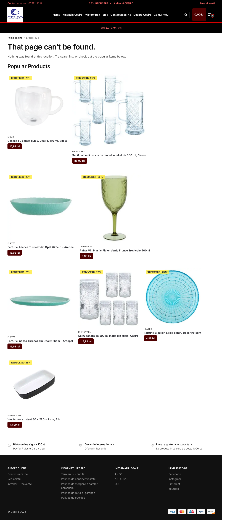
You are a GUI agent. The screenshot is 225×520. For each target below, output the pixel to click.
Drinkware (78, 151)
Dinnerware (14, 415)
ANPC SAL (121, 479)
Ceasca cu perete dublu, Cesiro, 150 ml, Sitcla (37, 140)
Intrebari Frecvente (19, 484)
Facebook (174, 474)
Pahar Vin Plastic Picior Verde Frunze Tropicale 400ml (115, 250)
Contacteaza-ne (17, 474)
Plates (11, 243)
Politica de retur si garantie (78, 493)
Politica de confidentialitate (78, 479)
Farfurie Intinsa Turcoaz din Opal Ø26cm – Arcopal (40, 341)
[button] (203, 14)
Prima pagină (14, 37)
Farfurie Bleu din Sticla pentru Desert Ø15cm (172, 332)
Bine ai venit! (207, 3)
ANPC (118, 474)
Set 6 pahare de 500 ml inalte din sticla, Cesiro (108, 335)
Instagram (174, 479)
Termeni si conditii (72, 474)
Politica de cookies (73, 497)
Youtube (173, 488)
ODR (117, 484)
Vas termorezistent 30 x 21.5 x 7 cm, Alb (33, 419)
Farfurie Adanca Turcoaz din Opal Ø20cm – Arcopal (40, 247)
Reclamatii (14, 479)
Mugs (10, 137)
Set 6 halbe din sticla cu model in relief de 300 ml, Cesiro (109, 155)
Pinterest (174, 484)
